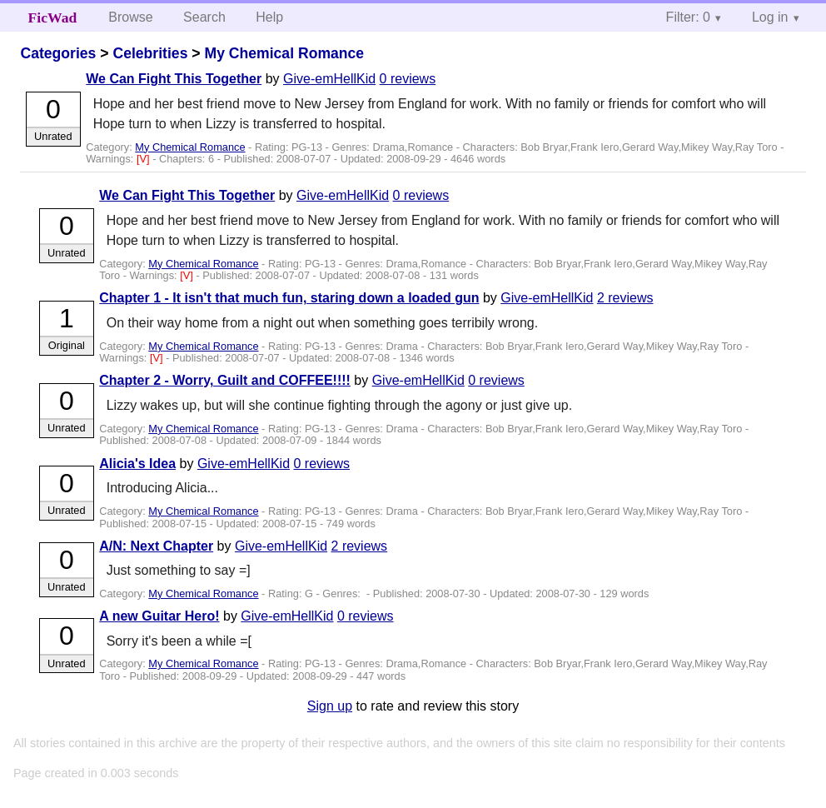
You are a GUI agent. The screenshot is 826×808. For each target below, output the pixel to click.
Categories (58, 53)
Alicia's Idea (137, 463)
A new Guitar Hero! (159, 616)
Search (204, 17)
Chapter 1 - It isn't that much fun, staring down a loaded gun (289, 298)
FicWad (52, 17)
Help (269, 17)
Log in (770, 17)
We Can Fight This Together (173, 79)
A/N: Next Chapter (156, 546)
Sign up (329, 706)
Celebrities (149, 53)
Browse (130, 17)
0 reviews (408, 79)
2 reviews (625, 298)
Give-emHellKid (329, 79)
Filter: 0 (688, 17)
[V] (144, 158)
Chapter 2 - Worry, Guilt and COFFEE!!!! (225, 380)
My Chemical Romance (284, 53)
